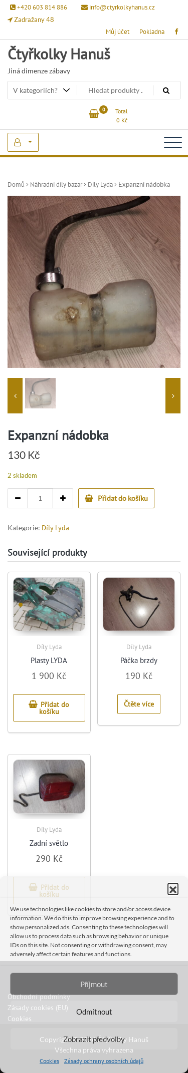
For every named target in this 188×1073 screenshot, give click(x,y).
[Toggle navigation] (173, 142)
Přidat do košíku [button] (54, 708)
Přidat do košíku (123, 498)
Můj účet (117, 31)
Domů (16, 184)
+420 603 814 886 (38, 7)
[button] (173, 888)
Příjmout (94, 984)
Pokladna (151, 31)
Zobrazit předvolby (94, 1039)
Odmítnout (94, 1011)
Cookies (49, 1061)
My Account (23, 142)
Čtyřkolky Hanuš (59, 53)
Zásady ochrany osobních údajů (103, 1061)
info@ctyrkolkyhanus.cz (118, 7)
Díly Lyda (100, 184)
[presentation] (15, 395)
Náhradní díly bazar (56, 184)
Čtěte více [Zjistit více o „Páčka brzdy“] (139, 704)
